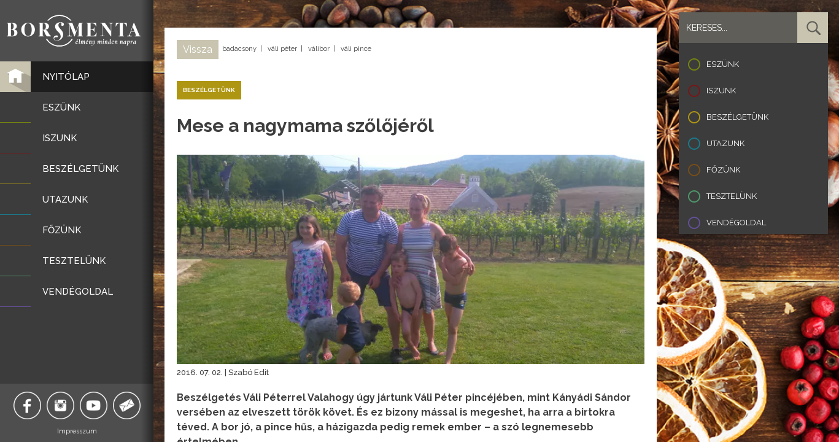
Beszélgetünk (737, 117)
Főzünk (723, 169)
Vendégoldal (736, 222)
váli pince (356, 49)
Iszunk (721, 90)
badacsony (239, 49)
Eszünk (722, 64)
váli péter (282, 49)
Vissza (197, 49)
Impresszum (77, 431)
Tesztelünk (731, 196)
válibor (319, 49)
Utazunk (725, 143)
